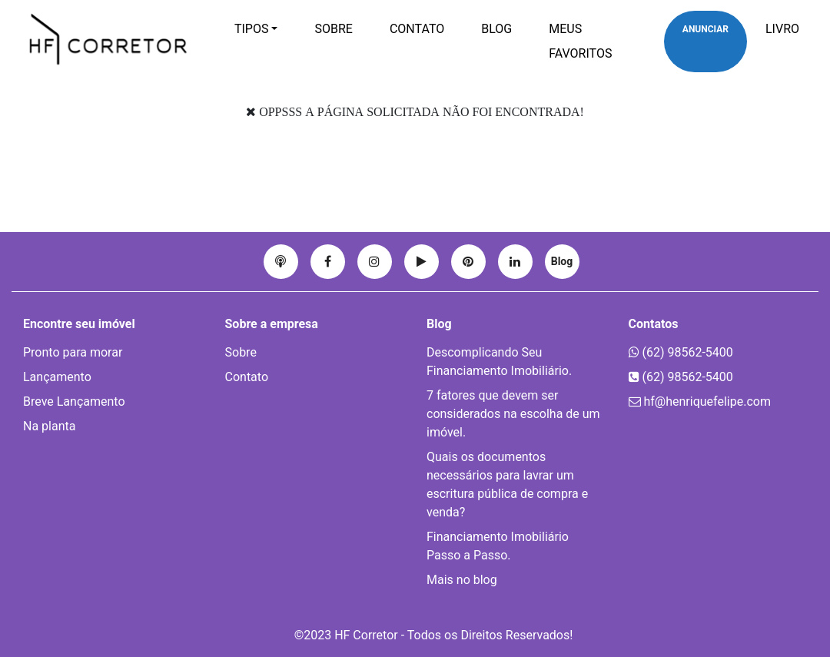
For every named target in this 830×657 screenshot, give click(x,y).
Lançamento (57, 377)
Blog (496, 29)
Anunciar (705, 29)
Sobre (333, 29)
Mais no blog (462, 579)
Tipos (251, 29)
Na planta (49, 426)
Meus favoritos (580, 41)
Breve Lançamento (74, 401)
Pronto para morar (72, 352)
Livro (782, 29)
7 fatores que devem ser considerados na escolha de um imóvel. (513, 414)
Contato (417, 29)
